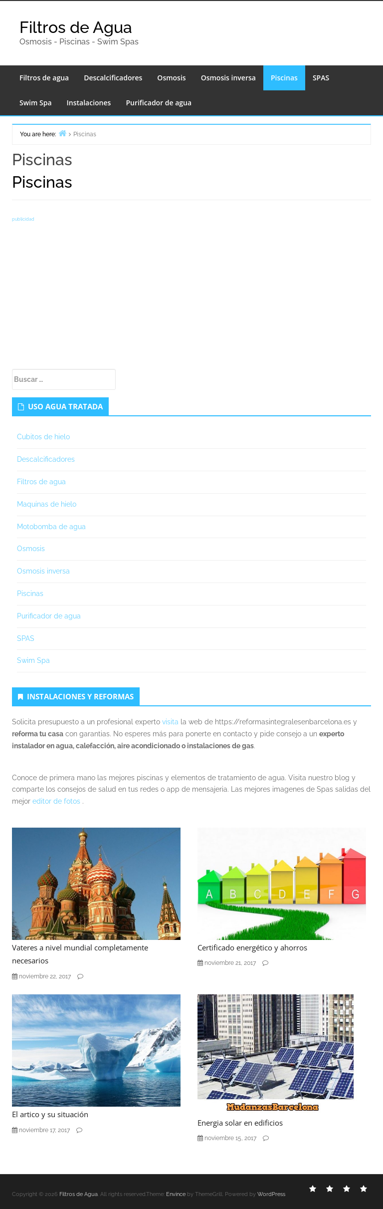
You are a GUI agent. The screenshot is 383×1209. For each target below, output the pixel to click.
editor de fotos (56, 801)
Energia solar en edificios (240, 1123)
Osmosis (171, 77)
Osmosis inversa (228, 77)
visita (170, 722)
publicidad (23, 219)
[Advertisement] (191, 294)
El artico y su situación (50, 1114)
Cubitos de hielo (43, 437)
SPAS (321, 77)
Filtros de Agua (75, 27)
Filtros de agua (44, 77)
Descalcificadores (113, 77)
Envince (176, 1194)
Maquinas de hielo (46, 504)
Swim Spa (35, 102)
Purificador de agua (159, 102)
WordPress (271, 1194)
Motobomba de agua (51, 527)
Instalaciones (89, 102)
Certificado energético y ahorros (252, 947)
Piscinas (284, 77)
